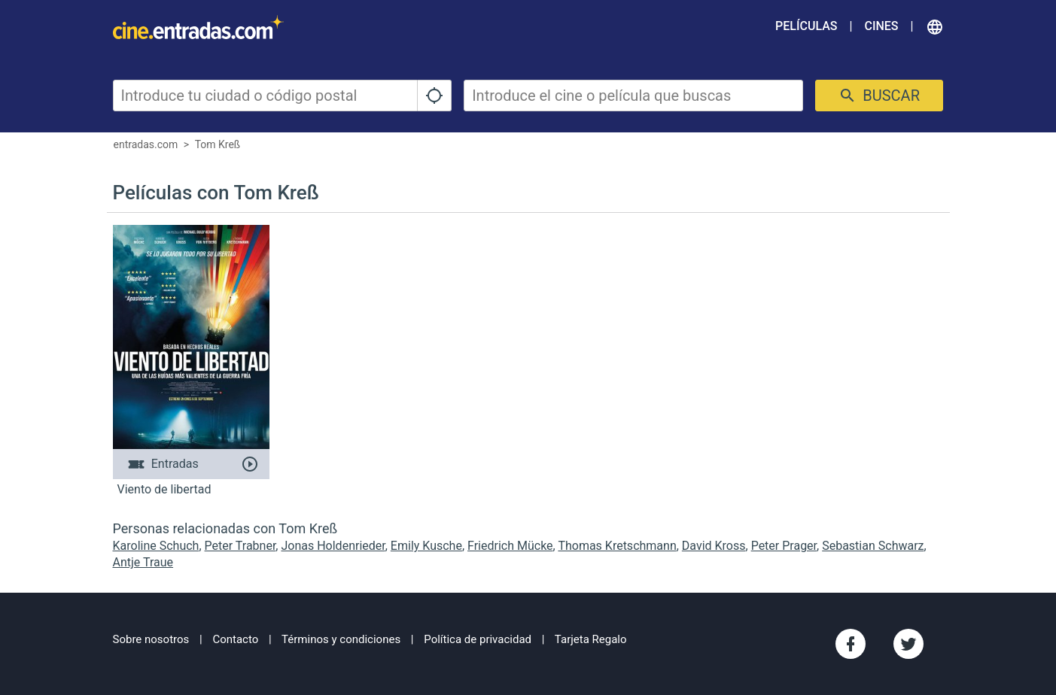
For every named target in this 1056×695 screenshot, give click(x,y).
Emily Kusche (426, 546)
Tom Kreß (218, 144)
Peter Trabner (240, 546)
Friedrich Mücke (510, 546)
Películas (806, 26)
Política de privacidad (477, 639)
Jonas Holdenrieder (333, 546)
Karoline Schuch (156, 546)
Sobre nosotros (151, 639)
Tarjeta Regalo (591, 639)
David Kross (714, 546)
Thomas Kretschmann (617, 546)
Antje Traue (143, 562)
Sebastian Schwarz (873, 546)
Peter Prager (784, 546)
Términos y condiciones (340, 639)
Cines (881, 26)
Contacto (235, 639)
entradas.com (146, 144)
